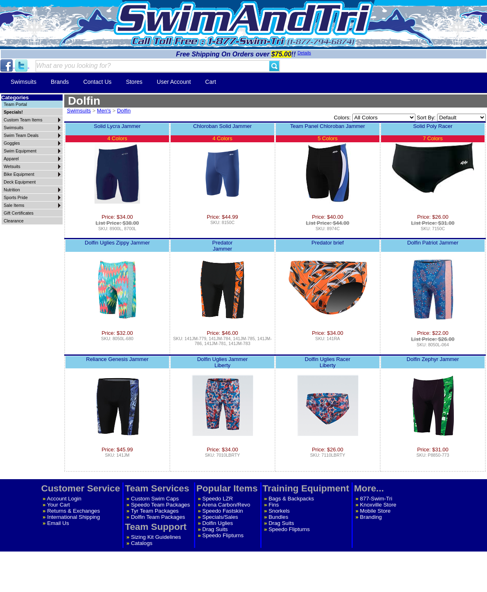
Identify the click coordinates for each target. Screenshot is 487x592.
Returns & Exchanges (73, 511)
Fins (273, 505)
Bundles (278, 517)
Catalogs (142, 543)
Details (304, 52)
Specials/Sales (220, 517)
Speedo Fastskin (222, 511)
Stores (134, 81)
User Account (174, 81)
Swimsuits (23, 81)
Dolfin (124, 111)
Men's (104, 111)
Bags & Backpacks (291, 499)
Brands (60, 81)
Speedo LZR (217, 499)
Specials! (13, 112)
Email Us (58, 523)
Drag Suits (215, 529)
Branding (371, 517)
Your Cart (58, 505)
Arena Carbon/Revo (226, 505)
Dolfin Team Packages (158, 517)
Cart (210, 81)
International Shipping (73, 517)
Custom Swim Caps (155, 499)
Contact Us (97, 81)
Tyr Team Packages (155, 511)
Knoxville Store (378, 505)
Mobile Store (375, 511)
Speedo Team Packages (160, 505)
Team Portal (15, 104)
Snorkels (279, 511)
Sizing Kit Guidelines (156, 537)
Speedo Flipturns (223, 535)
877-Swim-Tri (376, 499)
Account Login (64, 499)
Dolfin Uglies (217, 523)
